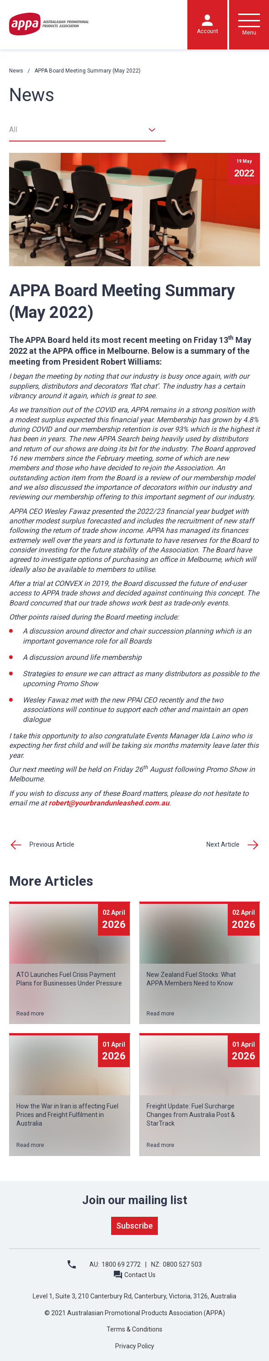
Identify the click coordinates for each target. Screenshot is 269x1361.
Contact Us (140, 1274)
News (16, 71)
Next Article (223, 844)
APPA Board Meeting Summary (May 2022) (87, 71)
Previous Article (51, 844)
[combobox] (87, 130)
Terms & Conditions (134, 1329)
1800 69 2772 (121, 1264)
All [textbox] (13, 129)
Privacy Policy (134, 1346)
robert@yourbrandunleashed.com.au (109, 803)
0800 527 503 (182, 1264)
